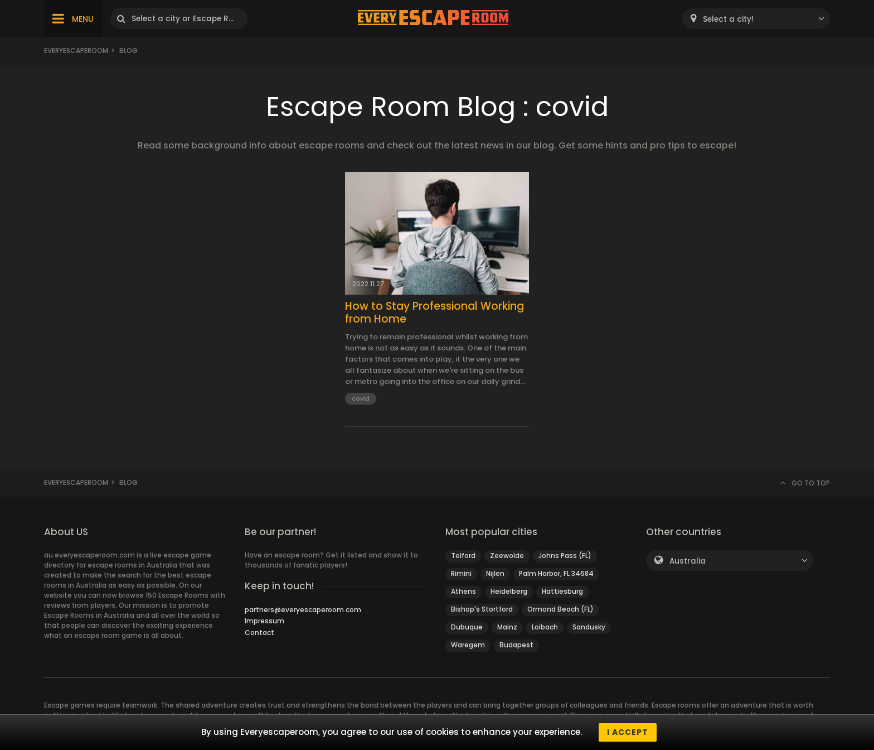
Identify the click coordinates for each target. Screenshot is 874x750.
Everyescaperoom (76, 50)
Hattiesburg (562, 591)
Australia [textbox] (687, 561)
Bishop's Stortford (482, 609)
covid (361, 398)
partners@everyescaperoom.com (303, 609)
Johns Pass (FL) (564, 555)
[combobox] (756, 18)
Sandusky (588, 627)
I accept (627, 732)
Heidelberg (509, 591)
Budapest (516, 645)
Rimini (461, 573)
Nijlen (495, 573)
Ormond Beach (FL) (560, 609)
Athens (463, 591)
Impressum (264, 621)
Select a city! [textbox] (728, 19)
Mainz (507, 627)
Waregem (468, 645)
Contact (259, 632)
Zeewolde (507, 555)
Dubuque (467, 627)
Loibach (545, 627)
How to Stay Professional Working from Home (434, 313)
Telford (463, 555)
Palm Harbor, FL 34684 (556, 573)
